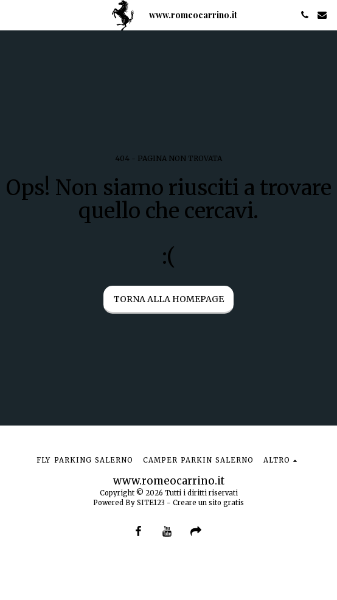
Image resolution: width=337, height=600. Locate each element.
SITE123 (151, 502)
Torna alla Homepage (169, 299)
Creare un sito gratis (208, 502)
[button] (13, 14)
